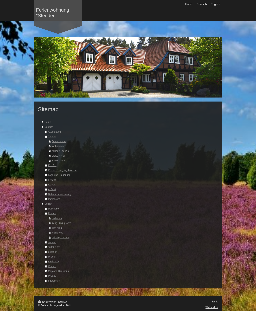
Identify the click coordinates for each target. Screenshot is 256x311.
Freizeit (52, 179)
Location (52, 252)
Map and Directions (58, 271)
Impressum (54, 199)
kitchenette (57, 232)
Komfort (52, 165)
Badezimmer (58, 155)
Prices (51, 256)
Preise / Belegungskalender (62, 170)
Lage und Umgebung (59, 175)
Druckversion (47, 302)
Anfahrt (52, 189)
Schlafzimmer (59, 141)
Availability (53, 261)
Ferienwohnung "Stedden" (52, 12)
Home (47, 122)
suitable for (54, 247)
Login (215, 301)
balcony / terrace (60, 237)
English (48, 203)
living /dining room (61, 223)
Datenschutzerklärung (59, 194)
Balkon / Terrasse (61, 160)
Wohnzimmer (59, 146)
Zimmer (52, 136)
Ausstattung (54, 131)
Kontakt (52, 184)
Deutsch (48, 127)
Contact (52, 266)
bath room (57, 227)
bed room (57, 218)
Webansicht (212, 307)
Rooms (52, 213)
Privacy (52, 276)
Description (54, 208)
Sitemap (62, 302)
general (52, 242)
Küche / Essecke (60, 151)
